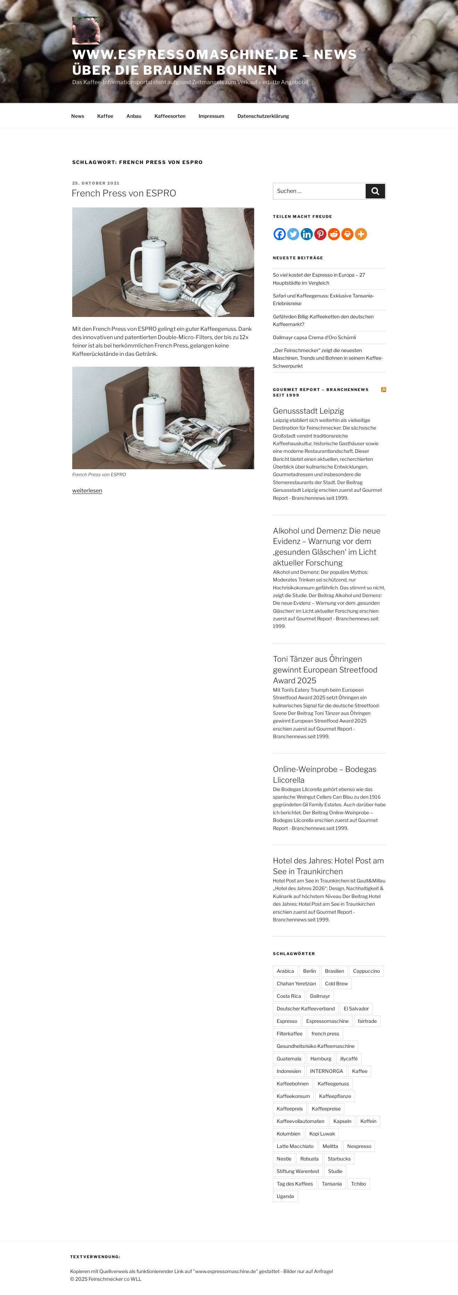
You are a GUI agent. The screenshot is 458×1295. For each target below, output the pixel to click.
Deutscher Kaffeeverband (306, 1008)
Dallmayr (320, 996)
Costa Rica (289, 996)
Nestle (284, 1159)
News (77, 116)
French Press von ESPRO (124, 193)
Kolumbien (288, 1134)
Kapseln (342, 1121)
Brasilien (334, 971)
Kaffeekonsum (293, 1096)
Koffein (368, 1121)
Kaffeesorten (170, 116)
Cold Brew (336, 983)
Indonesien (289, 1071)
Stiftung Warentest (298, 1171)
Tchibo (358, 1184)
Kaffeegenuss (333, 1083)
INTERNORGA (326, 1071)
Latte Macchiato (295, 1146)
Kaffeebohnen (293, 1083)
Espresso (287, 1021)
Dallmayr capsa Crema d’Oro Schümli (314, 337)
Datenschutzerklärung (263, 116)
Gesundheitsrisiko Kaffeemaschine (316, 1046)
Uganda (285, 1196)
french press (325, 1033)
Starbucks (339, 1159)
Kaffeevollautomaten (300, 1121)
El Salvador (356, 1008)
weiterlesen (87, 490)
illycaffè (349, 1058)
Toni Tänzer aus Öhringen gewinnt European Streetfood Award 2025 (325, 669)
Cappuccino (366, 971)
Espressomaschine (327, 1021)
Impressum (211, 116)
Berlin (309, 971)
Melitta (330, 1146)
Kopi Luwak (322, 1134)
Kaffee (105, 116)
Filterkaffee (289, 1033)
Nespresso (359, 1146)
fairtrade (367, 1021)
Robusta (309, 1159)
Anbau (133, 116)
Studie (335, 1171)
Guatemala (289, 1058)
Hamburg (320, 1058)
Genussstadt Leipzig (308, 410)
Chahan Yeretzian (296, 983)
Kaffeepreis (290, 1108)
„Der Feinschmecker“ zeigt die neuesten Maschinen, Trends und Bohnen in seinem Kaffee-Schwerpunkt (328, 358)
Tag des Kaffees (295, 1184)
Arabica (285, 971)
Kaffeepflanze (335, 1096)
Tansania (332, 1184)
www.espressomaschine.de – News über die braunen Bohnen (215, 62)
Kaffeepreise (326, 1108)
